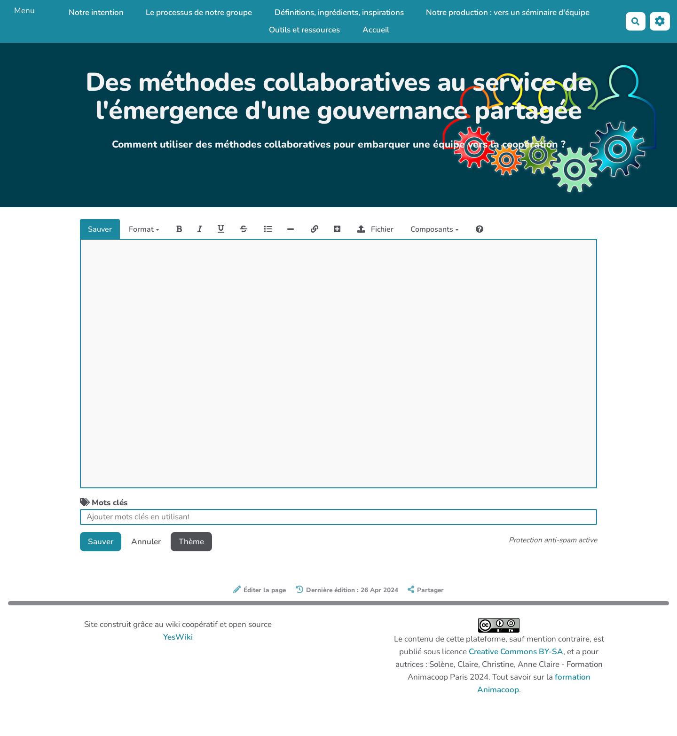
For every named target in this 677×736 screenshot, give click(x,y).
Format (144, 229)
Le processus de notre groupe (199, 12)
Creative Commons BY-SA (516, 651)
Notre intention (96, 12)
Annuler (146, 541)
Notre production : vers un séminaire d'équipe (508, 12)
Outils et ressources (304, 29)
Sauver (100, 229)
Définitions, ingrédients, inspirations (339, 12)
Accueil (375, 29)
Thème (191, 541)
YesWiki (178, 637)
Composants (434, 229)
